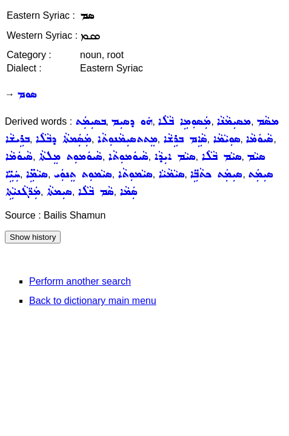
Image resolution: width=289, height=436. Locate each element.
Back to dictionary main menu (92, 301)
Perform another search (80, 281)
